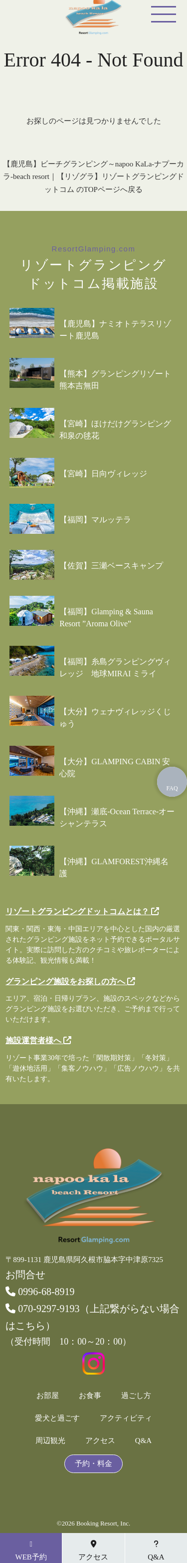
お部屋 (47, 1396)
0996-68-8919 (39, 1291)
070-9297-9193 (42, 1308)
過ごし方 (136, 1396)
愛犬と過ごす (57, 1418)
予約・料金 (93, 1464)
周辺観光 (50, 1441)
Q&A (143, 1441)
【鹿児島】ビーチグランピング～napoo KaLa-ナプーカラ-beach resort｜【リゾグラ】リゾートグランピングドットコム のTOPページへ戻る (94, 176)
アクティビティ (126, 1418)
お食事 (90, 1396)
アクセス (100, 1441)
